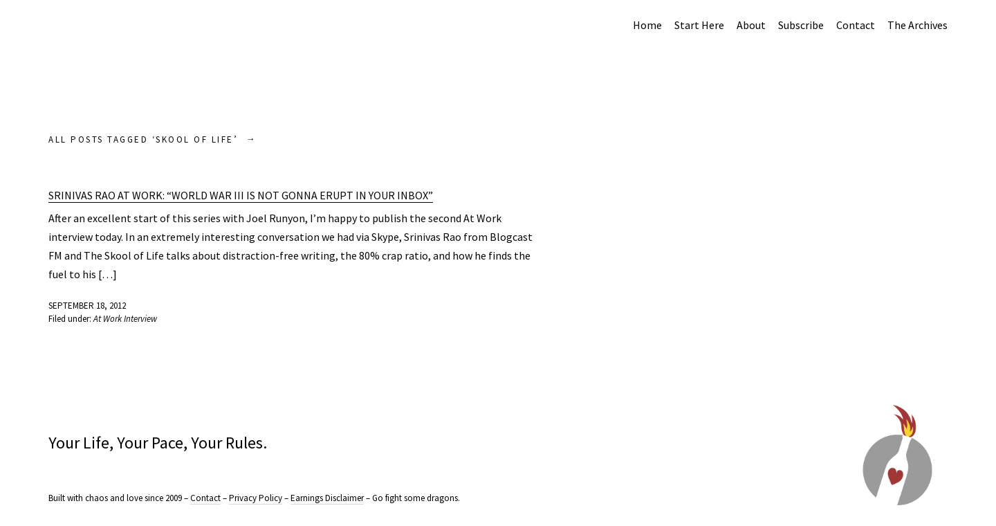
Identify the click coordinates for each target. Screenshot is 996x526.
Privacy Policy (255, 498)
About (751, 25)
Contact (855, 25)
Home (647, 25)
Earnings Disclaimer (327, 498)
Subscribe (801, 25)
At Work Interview (125, 319)
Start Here (699, 25)
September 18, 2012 (87, 305)
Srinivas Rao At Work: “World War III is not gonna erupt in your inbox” (240, 195)
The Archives (917, 25)
